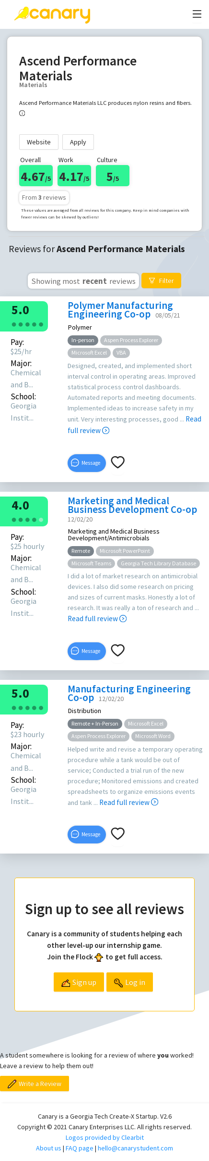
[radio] (14, 323)
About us (48, 1148)
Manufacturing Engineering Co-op (129, 693)
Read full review (97, 618)
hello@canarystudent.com (135, 1148)
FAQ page (79, 1148)
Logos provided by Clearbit (105, 1137)
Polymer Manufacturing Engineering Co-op (120, 309)
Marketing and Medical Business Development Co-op (132, 505)
